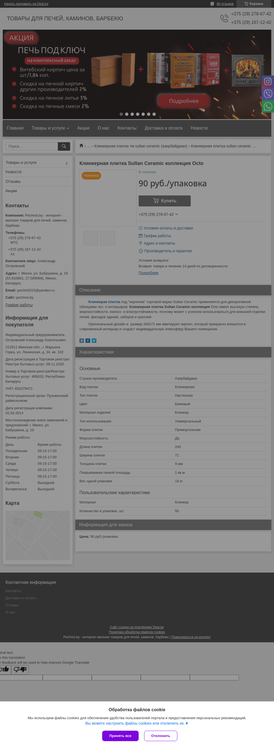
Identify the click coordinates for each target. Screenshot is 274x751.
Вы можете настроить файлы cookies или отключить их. (135, 723)
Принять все (120, 736)
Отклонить (160, 736)
